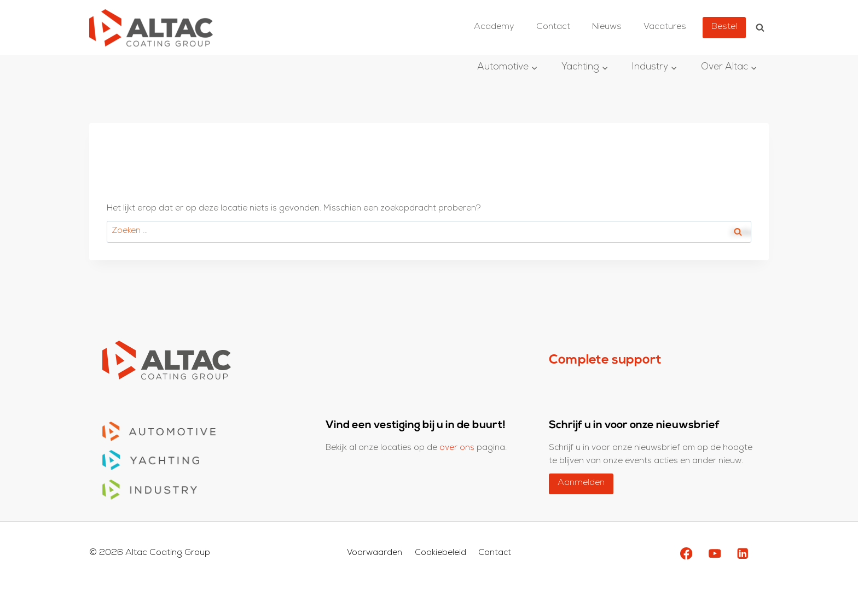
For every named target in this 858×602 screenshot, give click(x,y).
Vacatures (665, 27)
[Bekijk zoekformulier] (760, 28)
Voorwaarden (374, 554)
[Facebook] (686, 553)
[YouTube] (714, 553)
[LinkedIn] (743, 553)
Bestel (724, 27)
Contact (553, 27)
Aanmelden (581, 483)
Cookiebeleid (440, 554)
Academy (494, 27)
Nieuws (607, 27)
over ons (458, 448)
